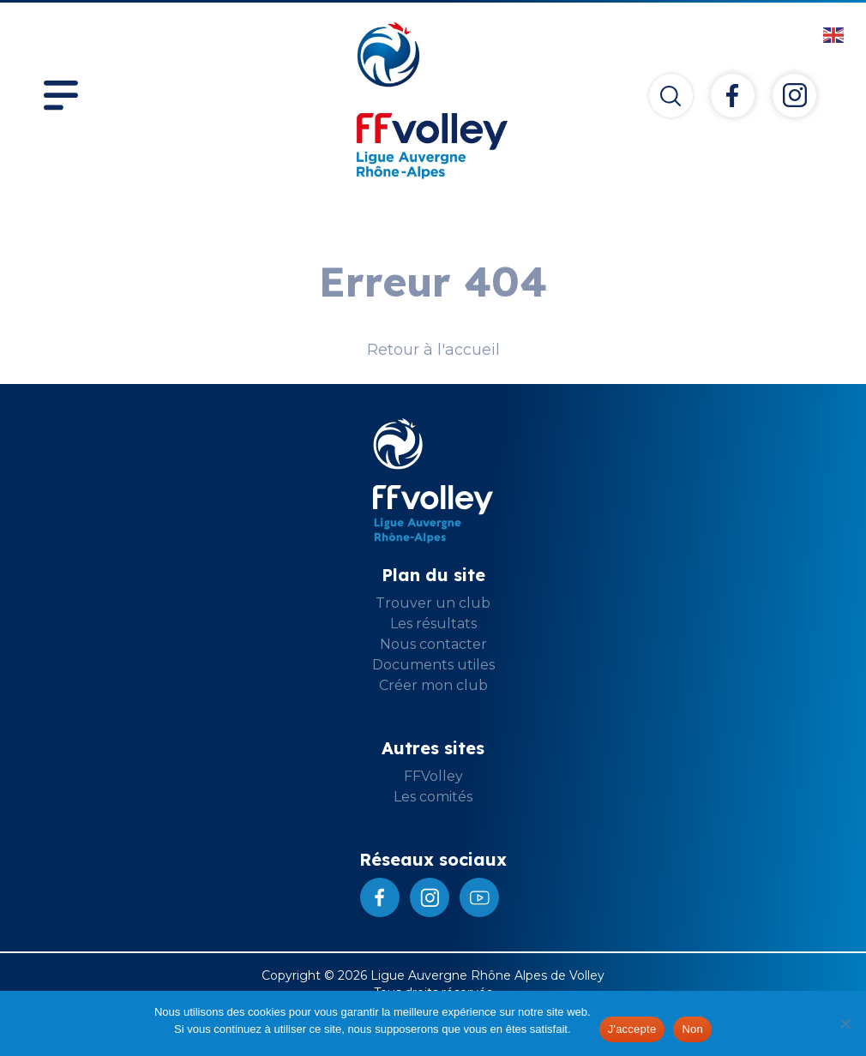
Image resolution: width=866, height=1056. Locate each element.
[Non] (844, 1023)
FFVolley (433, 776)
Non (692, 1029)
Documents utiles (433, 665)
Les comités (433, 797)
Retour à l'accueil (433, 349)
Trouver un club (433, 603)
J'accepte (632, 1029)
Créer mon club (433, 685)
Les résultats (433, 623)
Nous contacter (433, 644)
